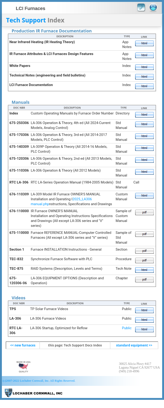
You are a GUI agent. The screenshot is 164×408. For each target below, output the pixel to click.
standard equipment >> (134, 345)
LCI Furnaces (33, 393)
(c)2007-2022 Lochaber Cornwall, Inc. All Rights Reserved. (38, 380)
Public (126, 328)
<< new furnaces (22, 345)
